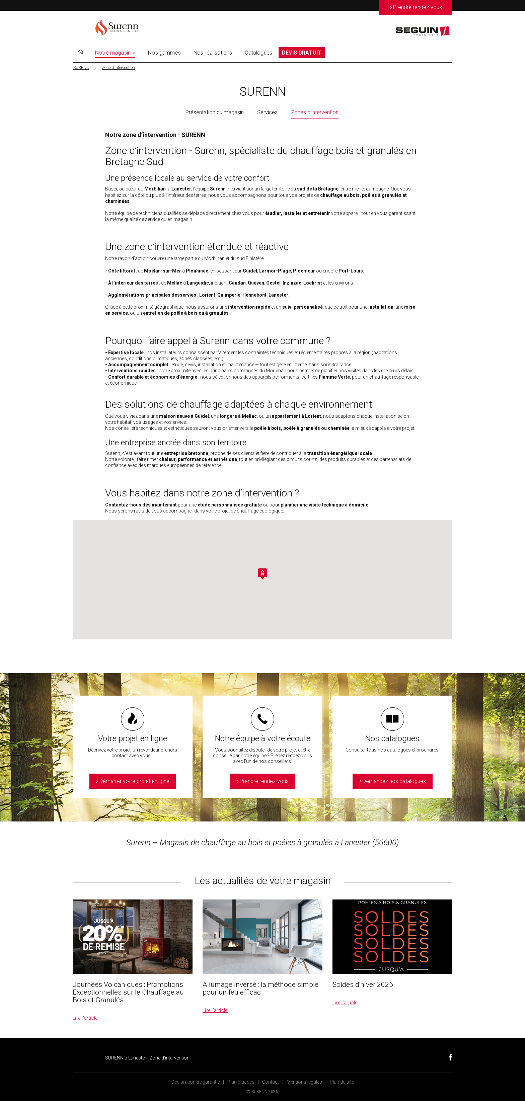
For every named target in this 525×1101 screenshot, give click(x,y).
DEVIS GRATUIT (301, 53)
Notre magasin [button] (115, 53)
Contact (270, 1082)
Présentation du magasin (214, 112)
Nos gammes (164, 53)
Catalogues (258, 53)
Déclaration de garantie (195, 1082)
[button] (262, 573)
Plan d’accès (240, 1082)
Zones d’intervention (315, 112)
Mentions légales (304, 1082)
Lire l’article (85, 1018)
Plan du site (342, 1082)
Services (267, 112)
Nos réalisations (213, 53)
